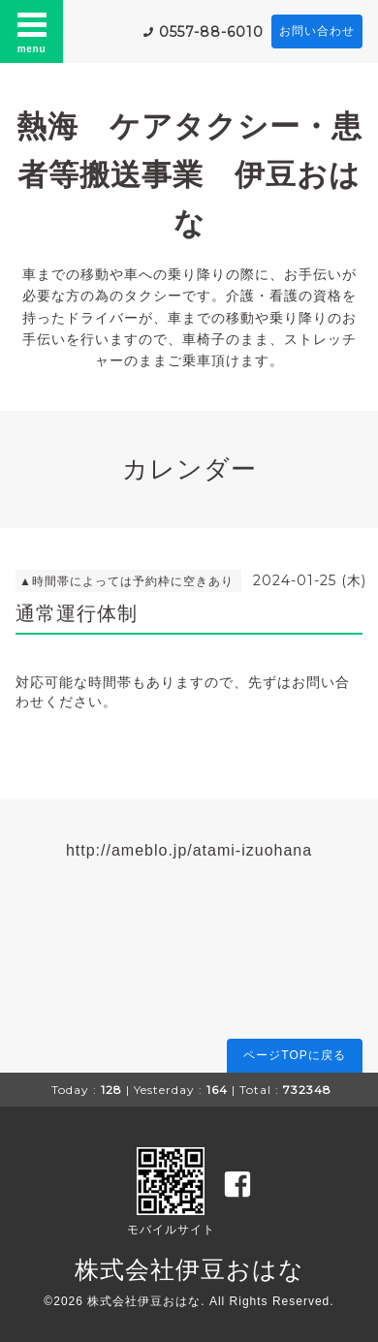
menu (32, 31)
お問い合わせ (317, 31)
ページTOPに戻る (294, 1055)
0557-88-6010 (211, 32)
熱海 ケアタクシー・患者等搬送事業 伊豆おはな (189, 174)
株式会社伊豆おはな (189, 1269)
